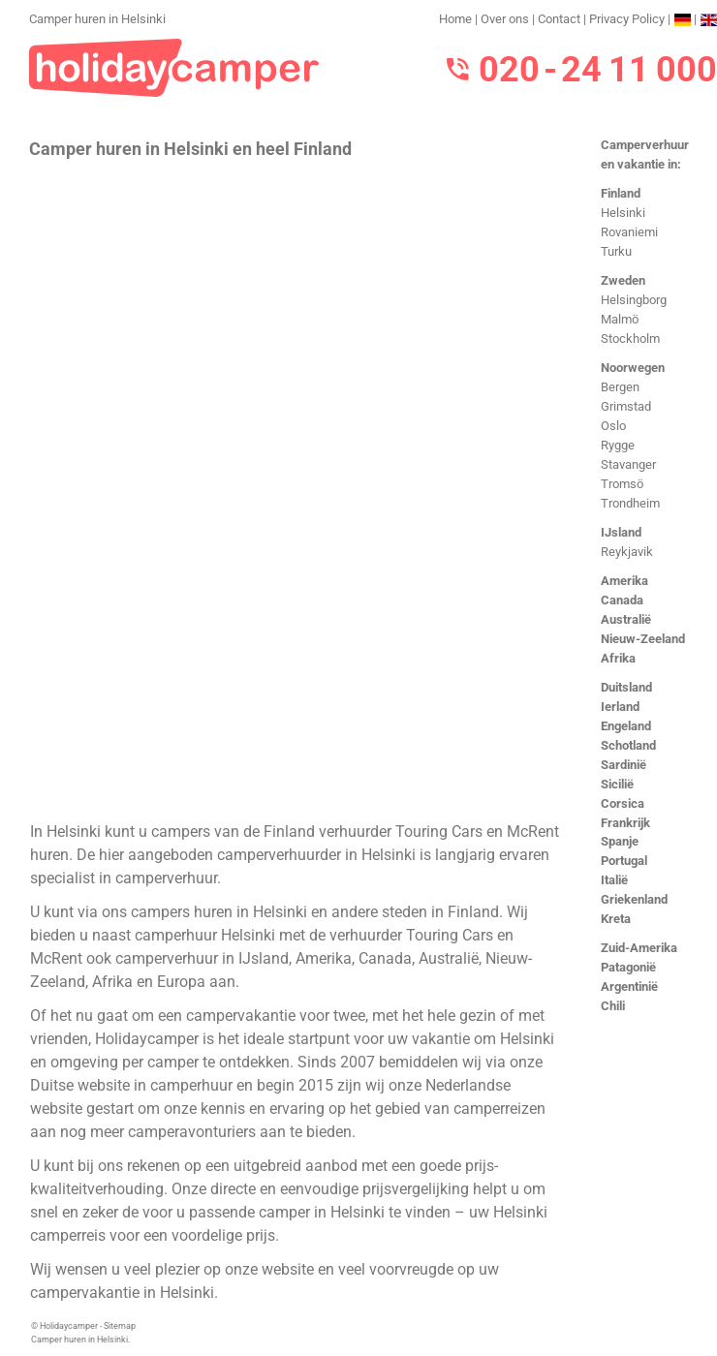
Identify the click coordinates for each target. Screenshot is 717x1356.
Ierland (620, 706)
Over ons (505, 19)
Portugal (624, 860)
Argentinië (629, 986)
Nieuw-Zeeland (643, 639)
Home (455, 19)
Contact (559, 19)
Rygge (618, 445)
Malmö (620, 319)
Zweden (623, 280)
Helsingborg (634, 300)
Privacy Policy (627, 19)
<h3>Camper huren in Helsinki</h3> (298, 488)
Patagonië (628, 967)
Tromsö (622, 484)
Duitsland (626, 687)
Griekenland (634, 899)
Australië (626, 619)
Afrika (618, 658)
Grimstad (626, 406)
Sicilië (617, 784)
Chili (613, 1006)
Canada (622, 600)
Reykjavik (627, 551)
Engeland (626, 726)
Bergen (620, 387)
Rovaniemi (629, 232)
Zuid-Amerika (639, 947)
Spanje (620, 841)
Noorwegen (633, 367)
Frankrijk (625, 823)
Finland (620, 193)
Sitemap (120, 1326)
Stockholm (630, 338)
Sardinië (623, 764)
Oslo (613, 425)
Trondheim (630, 503)
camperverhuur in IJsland (202, 958)
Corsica (622, 803)
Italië (614, 880)
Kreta (616, 918)
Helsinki (623, 212)
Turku (616, 251)
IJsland (621, 532)
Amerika (624, 580)
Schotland (628, 745)
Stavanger (628, 464)
